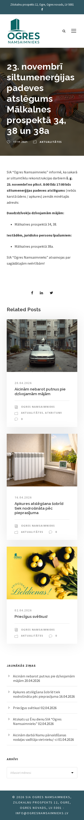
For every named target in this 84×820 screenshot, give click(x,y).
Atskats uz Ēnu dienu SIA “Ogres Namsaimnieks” (37, 721)
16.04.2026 (23, 497)
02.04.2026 (23, 610)
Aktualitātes (51, 141)
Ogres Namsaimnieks (38, 406)
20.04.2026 (23, 383)
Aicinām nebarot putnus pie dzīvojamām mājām (40, 391)
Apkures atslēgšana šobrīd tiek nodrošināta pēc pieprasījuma (39, 508)
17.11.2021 (20, 141)
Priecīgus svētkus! (31, 616)
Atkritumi (53, 412)
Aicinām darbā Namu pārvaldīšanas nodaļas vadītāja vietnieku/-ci (39, 737)
